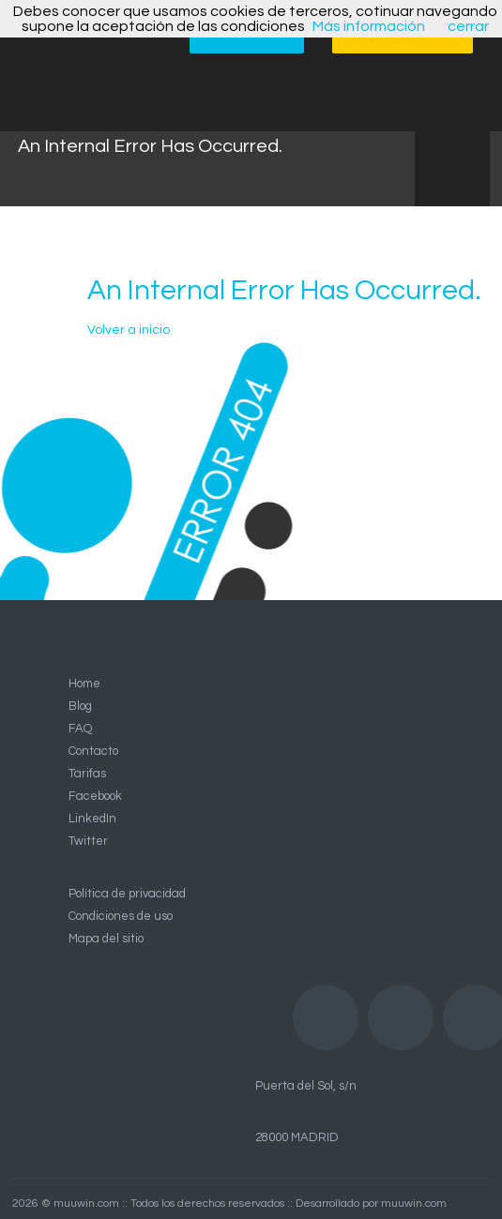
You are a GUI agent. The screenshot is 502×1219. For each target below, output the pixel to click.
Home (84, 683)
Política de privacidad (127, 893)
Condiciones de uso (120, 916)
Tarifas (87, 773)
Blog (80, 706)
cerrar (468, 26)
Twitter (88, 841)
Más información (368, 26)
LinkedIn (92, 818)
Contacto (93, 751)
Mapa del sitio (106, 938)
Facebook (95, 796)
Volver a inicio (128, 330)
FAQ (80, 728)
